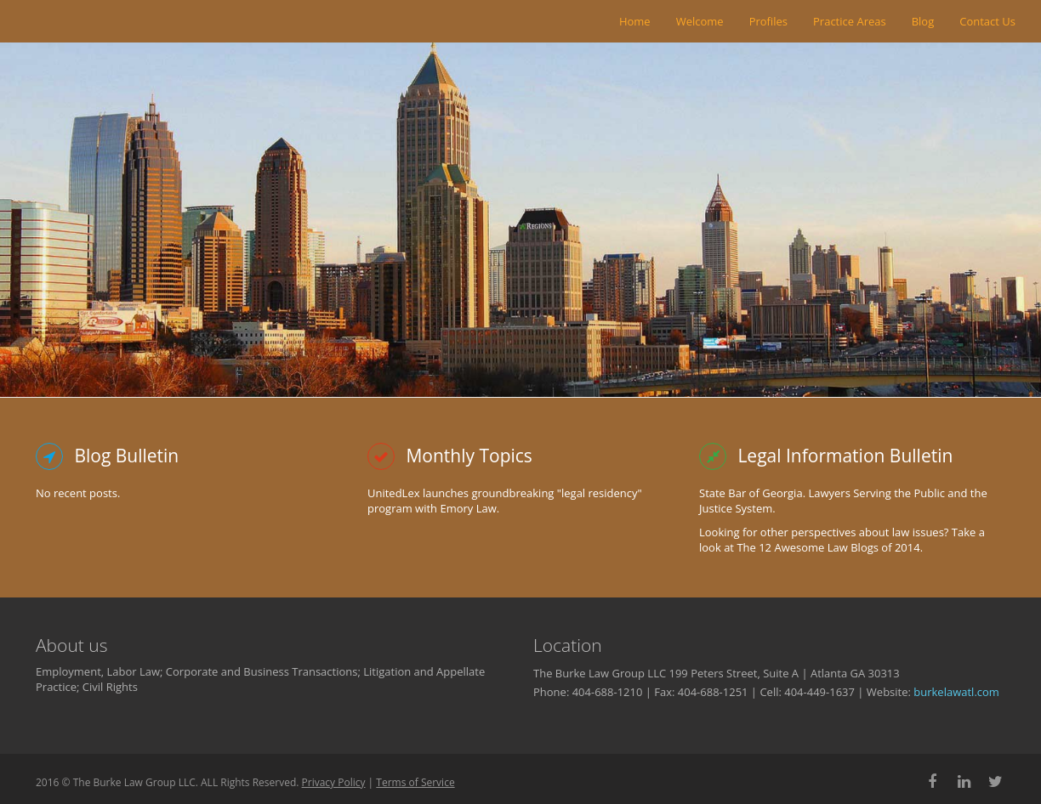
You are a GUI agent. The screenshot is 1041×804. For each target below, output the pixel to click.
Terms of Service (415, 782)
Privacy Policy (334, 782)
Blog (923, 21)
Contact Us (987, 21)
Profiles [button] (768, 21)
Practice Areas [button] (849, 21)
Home (635, 21)
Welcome (700, 21)
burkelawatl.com (956, 691)
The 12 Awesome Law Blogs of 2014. (830, 547)
